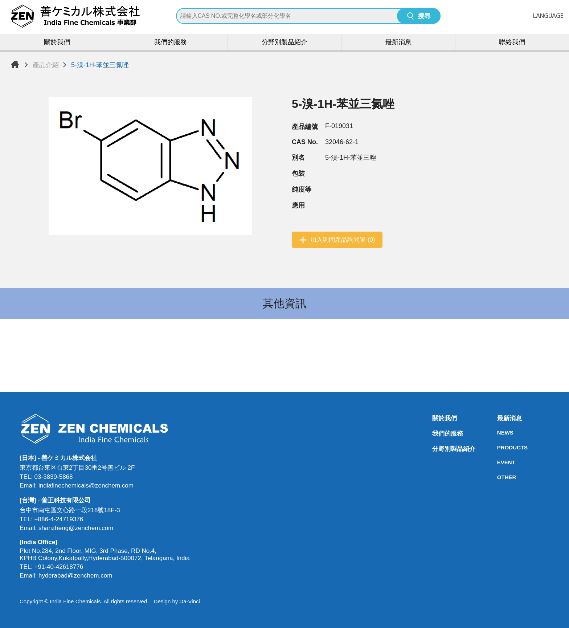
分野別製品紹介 (284, 42)
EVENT (499, 462)
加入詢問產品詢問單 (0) (342, 239)
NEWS (499, 432)
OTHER (499, 477)
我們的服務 (170, 42)
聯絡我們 (512, 42)
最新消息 (398, 42)
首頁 (14, 64)
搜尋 (424, 16)
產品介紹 (46, 65)
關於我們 (57, 42)
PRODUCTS (499, 447)
